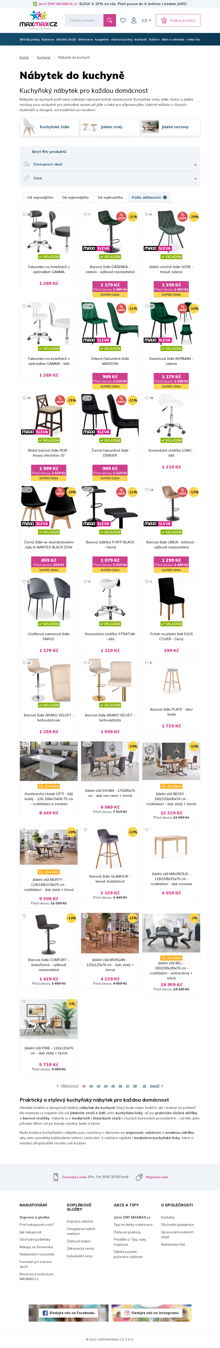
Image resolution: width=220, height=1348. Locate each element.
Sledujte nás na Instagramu (155, 1313)
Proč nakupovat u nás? (37, 1225)
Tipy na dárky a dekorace (133, 1225)
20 (29, 398)
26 (29, 306)
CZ (144, 20)
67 (151, 306)
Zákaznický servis (80, 1248)
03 (98, 1086)
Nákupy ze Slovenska (36, 1247)
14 (29, 490)
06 (120, 1086)
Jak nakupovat (30, 1232)
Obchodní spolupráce (177, 1225)
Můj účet (134, 20)
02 (91, 1086)
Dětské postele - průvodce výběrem (128, 1254)
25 (144, 1086)
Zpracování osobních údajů (177, 1234)
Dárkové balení (78, 1241)
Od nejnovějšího (40, 197)
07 (127, 1086)
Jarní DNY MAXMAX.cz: (58, 4)
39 (151, 398)
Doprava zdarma (80, 1221)
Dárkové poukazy (127, 1232)
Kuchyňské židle (54, 127)
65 (29, 214)
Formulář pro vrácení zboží (35, 1264)
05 (113, 1086)
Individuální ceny (79, 1256)
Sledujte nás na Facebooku (71, 1313)
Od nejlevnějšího (75, 197)
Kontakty (168, 1217)
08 (135, 1086)
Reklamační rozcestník (37, 1254)
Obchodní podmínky (35, 1239)
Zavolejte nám (74, 1177)
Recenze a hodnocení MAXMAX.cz (36, 1276)
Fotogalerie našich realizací (81, 1231)
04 (105, 1086)
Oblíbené (123, 20)
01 (84, 1086)
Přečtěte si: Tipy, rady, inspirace (130, 1241)
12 (90, 490)
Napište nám (157, 1177)
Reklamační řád (173, 1244)
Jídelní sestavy (175, 127)
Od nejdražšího (110, 197)
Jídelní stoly (111, 127)
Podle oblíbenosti (149, 197)
